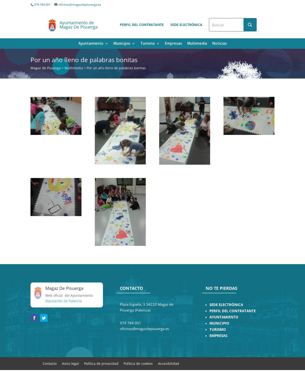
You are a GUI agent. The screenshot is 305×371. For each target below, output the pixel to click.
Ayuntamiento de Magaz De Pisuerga (79, 25)
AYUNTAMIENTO (223, 317)
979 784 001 (42, 5)
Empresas (173, 44)
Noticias (219, 44)
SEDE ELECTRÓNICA (226, 304)
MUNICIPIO (219, 323)
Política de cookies (138, 363)
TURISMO (217, 329)
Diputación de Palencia (63, 301)
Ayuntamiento (90, 44)
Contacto (50, 363)
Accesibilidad (168, 363)
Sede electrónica (186, 24)
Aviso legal (70, 363)
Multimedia (197, 44)
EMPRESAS (218, 335)
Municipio (121, 44)
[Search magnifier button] (250, 24)
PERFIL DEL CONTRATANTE (232, 310)
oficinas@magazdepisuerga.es (79, 5)
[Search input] (226, 24)
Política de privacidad (101, 363)
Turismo (147, 44)
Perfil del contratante (142, 24)
